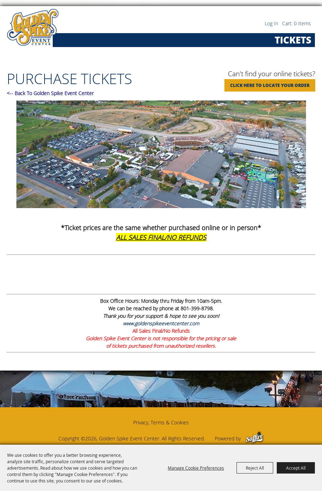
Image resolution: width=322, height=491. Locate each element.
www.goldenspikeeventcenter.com (161, 323)
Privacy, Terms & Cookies (161, 422)
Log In (271, 23)
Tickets (293, 39)
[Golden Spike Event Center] (32, 27)
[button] (161, 155)
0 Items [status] (302, 23)
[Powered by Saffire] (254, 438)
